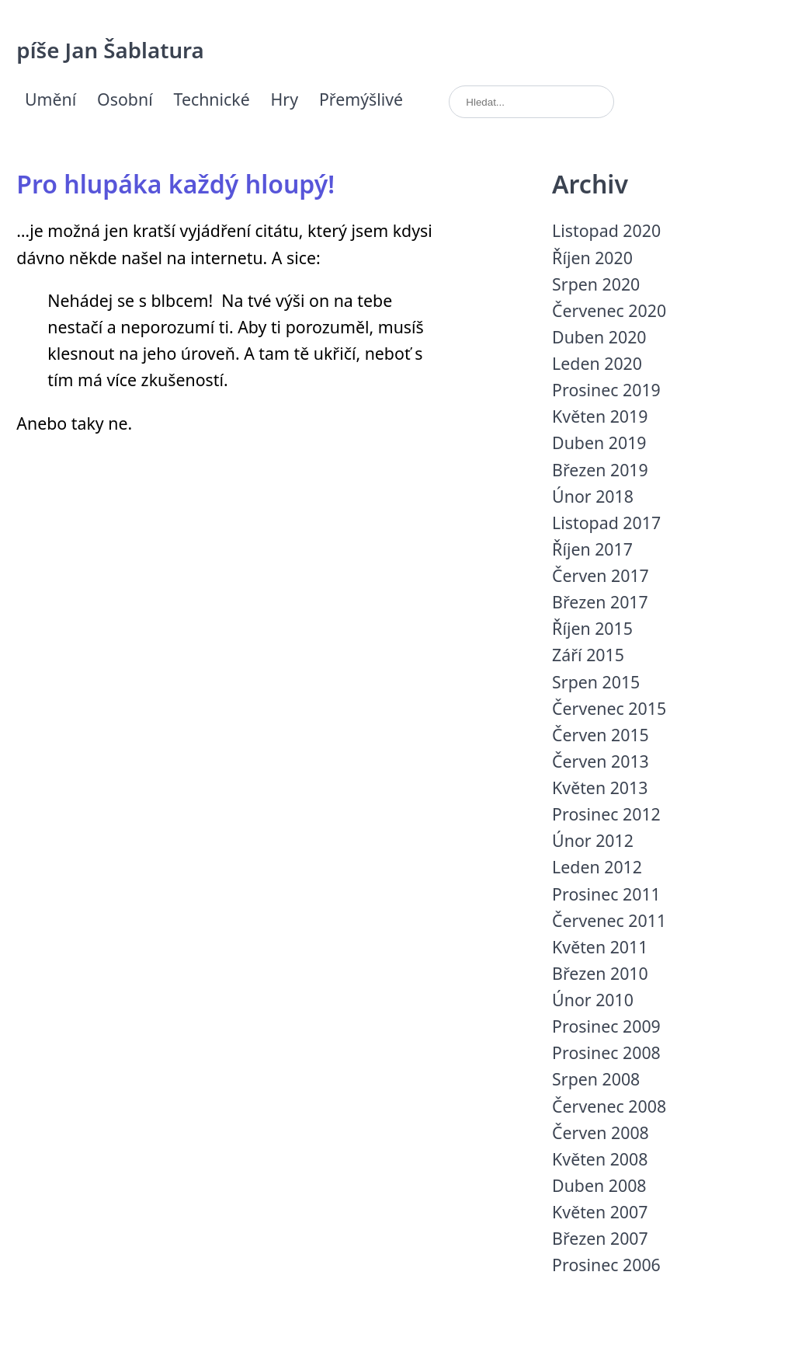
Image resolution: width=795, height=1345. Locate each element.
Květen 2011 (599, 947)
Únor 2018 (593, 496)
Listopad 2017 (606, 522)
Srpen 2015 (596, 682)
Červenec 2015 (609, 708)
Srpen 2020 (596, 284)
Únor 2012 (593, 840)
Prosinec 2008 (606, 1052)
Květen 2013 (599, 787)
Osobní (125, 99)
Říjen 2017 (592, 549)
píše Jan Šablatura (109, 49)
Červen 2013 (600, 761)
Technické (212, 99)
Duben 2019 (599, 442)
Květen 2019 (599, 416)
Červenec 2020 (609, 310)
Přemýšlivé (361, 99)
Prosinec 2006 (606, 1264)
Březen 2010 (600, 973)
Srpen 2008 (596, 1079)
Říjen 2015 (592, 628)
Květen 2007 (599, 1211)
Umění (50, 99)
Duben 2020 (599, 337)
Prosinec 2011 (606, 894)
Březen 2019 (600, 469)
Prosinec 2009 (606, 1026)
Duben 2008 (599, 1185)
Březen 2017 (600, 602)
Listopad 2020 (606, 230)
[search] (531, 102)
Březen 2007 (600, 1238)
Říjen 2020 (592, 257)
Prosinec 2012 (606, 814)
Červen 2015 (600, 734)
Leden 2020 (597, 363)
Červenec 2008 (609, 1106)
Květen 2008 (599, 1159)
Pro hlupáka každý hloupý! (175, 183)
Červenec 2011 (609, 920)
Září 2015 (588, 654)
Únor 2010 (593, 999)
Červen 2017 (600, 575)
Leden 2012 (597, 866)
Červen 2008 (600, 1132)
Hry (285, 99)
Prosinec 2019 (606, 389)
